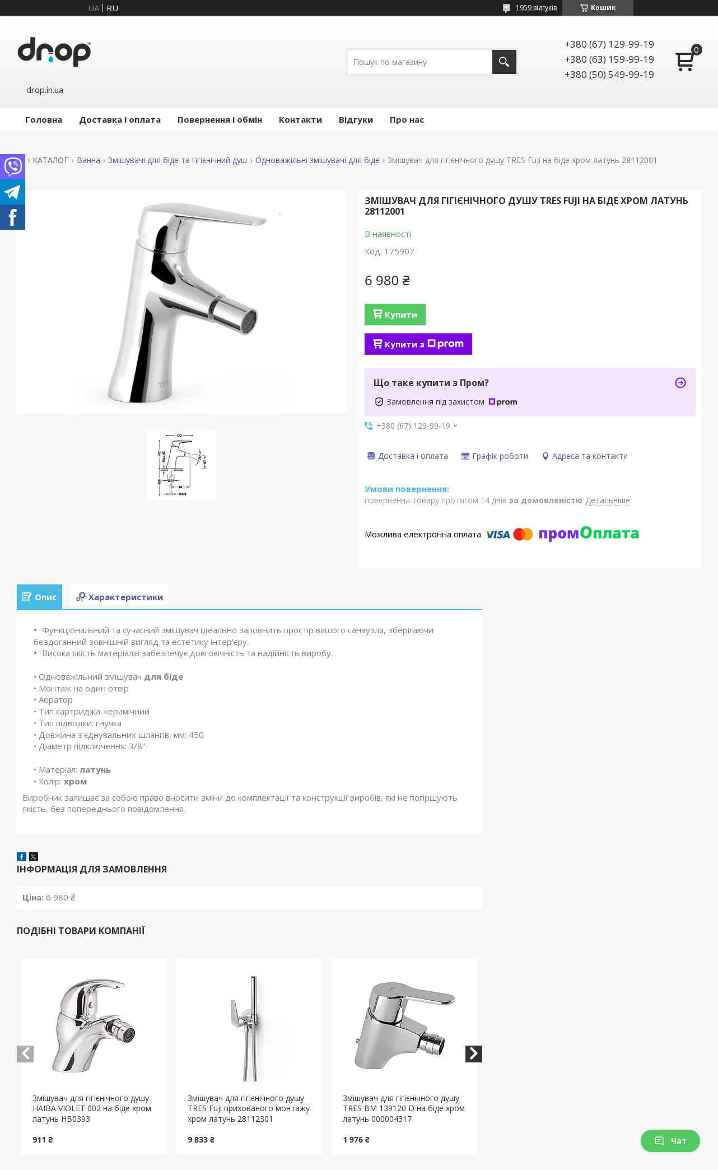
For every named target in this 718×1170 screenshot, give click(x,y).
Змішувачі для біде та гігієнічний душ (177, 160)
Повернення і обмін (220, 119)
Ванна (88, 160)
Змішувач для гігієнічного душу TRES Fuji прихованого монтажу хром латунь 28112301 (249, 1109)
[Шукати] (504, 62)
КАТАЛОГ (50, 160)
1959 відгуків (536, 7)
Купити (401, 314)
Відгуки (356, 119)
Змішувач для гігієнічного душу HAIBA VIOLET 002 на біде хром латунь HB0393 (91, 1109)
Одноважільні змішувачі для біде (317, 160)
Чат (670, 1140)
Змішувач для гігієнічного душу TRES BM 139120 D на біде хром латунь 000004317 (404, 1109)
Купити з (424, 344)
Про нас (407, 119)
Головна (43, 119)
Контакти (300, 119)
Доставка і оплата (120, 119)
